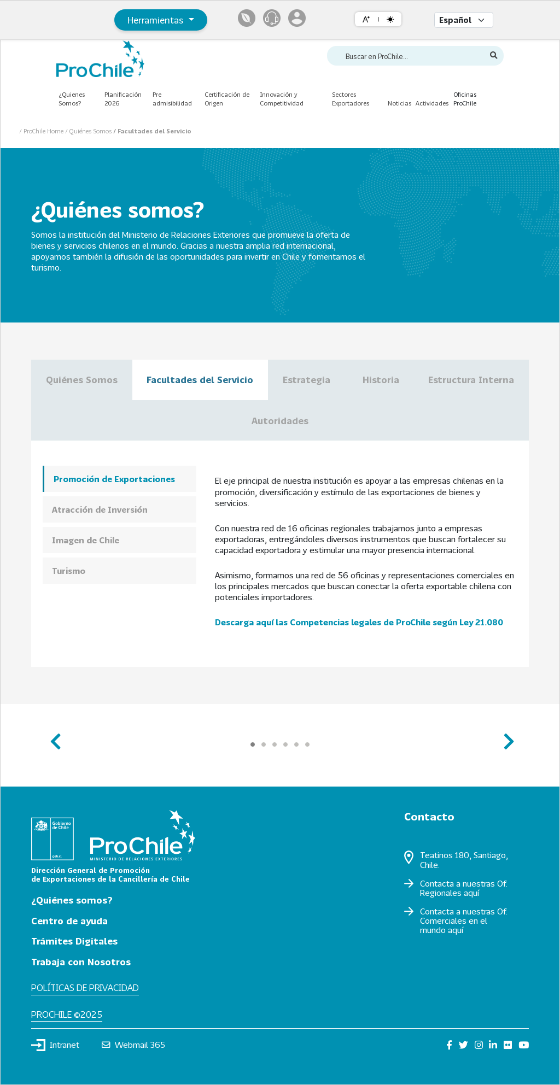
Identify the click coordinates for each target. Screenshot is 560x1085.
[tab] (119, 478)
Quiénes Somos (82, 379)
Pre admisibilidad (172, 99)
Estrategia (308, 379)
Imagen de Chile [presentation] (85, 540)
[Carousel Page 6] (307, 744)
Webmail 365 (134, 1044)
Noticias (399, 103)
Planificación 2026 (123, 99)
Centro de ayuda (69, 920)
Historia (381, 379)
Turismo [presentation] (68, 571)
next (505, 736)
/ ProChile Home (42, 130)
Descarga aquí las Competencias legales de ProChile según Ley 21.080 (359, 622)
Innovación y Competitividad (282, 99)
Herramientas (156, 20)
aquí (471, 893)
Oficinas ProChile (464, 99)
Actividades (432, 103)
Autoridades (280, 420)
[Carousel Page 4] (285, 744)
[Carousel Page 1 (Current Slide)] (252, 744)
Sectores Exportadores (350, 99)
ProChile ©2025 (66, 1014)
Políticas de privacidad (85, 987)
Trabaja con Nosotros (81, 961)
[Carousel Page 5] (296, 744)
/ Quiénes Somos (89, 130)
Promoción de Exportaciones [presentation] (114, 479)
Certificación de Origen (227, 99)
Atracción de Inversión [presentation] (100, 509)
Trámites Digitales (74, 941)
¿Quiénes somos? (72, 900)
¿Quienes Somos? (72, 99)
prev (54, 736)
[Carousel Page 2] (263, 744)
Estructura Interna (471, 379)
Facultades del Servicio (200, 379)
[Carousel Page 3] (274, 744)
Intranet (55, 1045)
